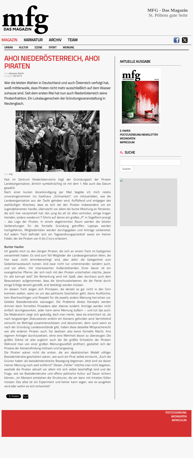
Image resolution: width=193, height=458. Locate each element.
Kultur (23, 47)
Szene (38, 47)
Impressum (127, 142)
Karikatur (33, 40)
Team (73, 40)
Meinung (68, 47)
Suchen (126, 169)
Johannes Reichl (16, 73)
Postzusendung (175, 412)
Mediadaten (127, 138)
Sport (52, 47)
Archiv (55, 40)
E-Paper (125, 131)
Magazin (9, 40)
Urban (8, 47)
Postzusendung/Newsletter (139, 135)
